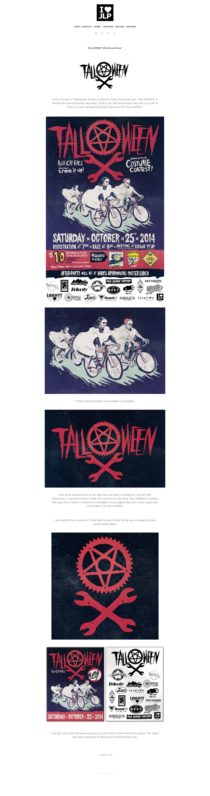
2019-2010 (120, 26)
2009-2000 (131, 26)
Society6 (129, 401)
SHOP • (77, 26)
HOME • (98, 26)
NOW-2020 (108, 26)
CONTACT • (87, 26)
